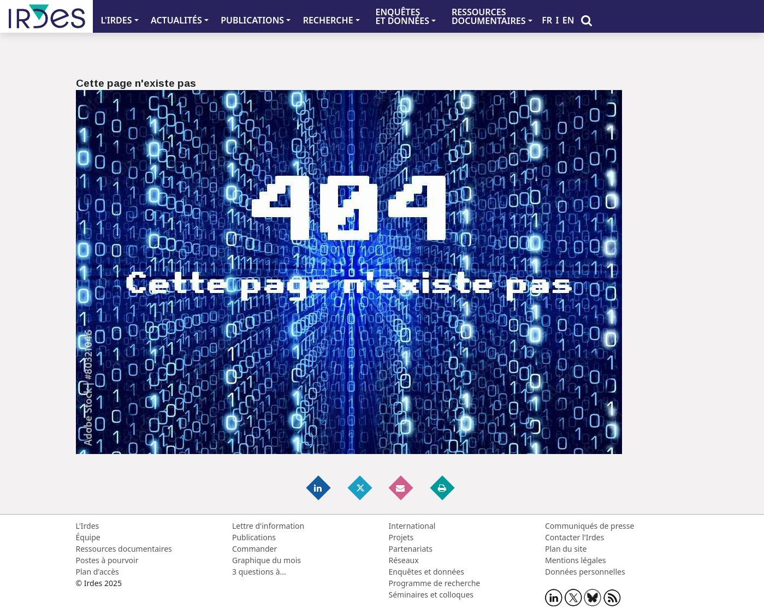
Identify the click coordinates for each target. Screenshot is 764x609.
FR (547, 20)
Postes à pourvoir (107, 560)
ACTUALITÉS (176, 20)
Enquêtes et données (426, 571)
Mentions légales (575, 560)
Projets (401, 537)
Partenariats (411, 549)
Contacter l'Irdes (574, 537)
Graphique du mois (266, 560)
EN (568, 20)
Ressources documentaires (124, 549)
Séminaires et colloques (431, 594)
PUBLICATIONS (252, 20)
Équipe (88, 537)
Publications (254, 537)
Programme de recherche (435, 583)
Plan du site (566, 549)
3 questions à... (259, 571)
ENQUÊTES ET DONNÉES (402, 16)
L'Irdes (87, 526)
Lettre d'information (268, 526)
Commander (254, 549)
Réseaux (404, 560)
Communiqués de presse (589, 526)
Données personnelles (585, 571)
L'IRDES (116, 20)
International (412, 526)
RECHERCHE (328, 20)
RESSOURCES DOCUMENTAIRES (489, 16)
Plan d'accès (97, 571)
